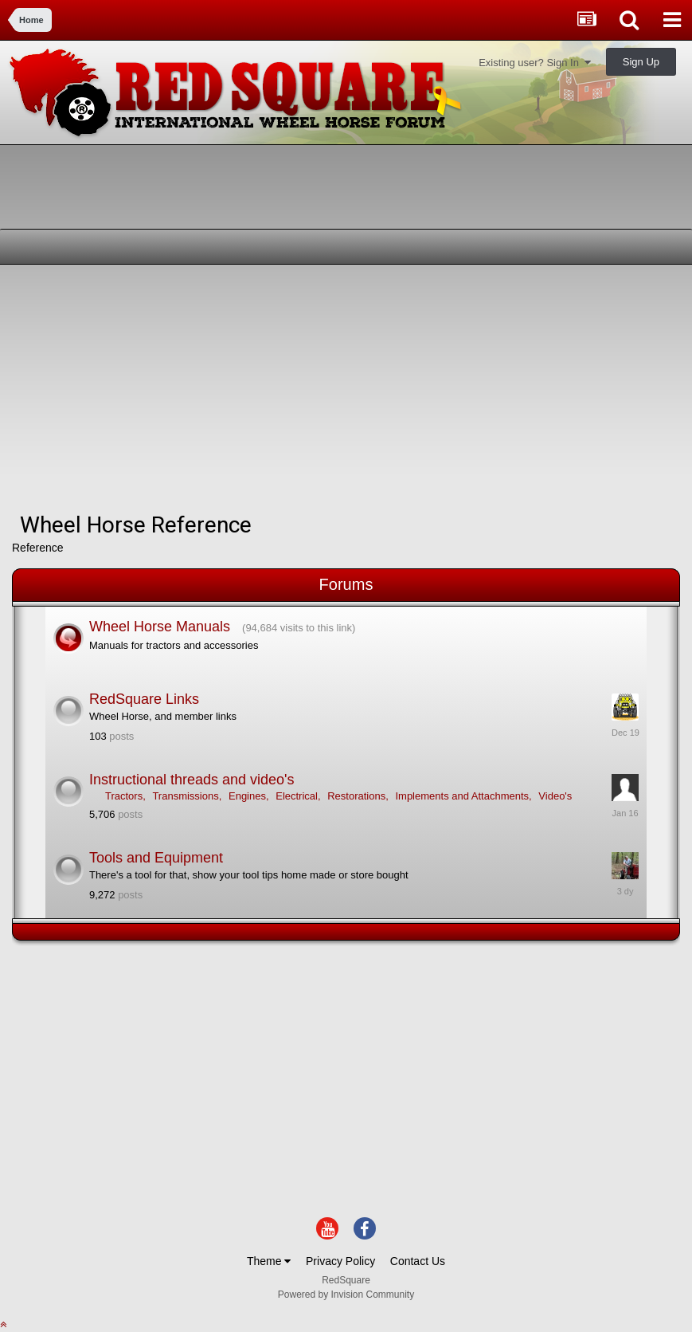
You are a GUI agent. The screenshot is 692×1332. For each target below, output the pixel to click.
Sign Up (641, 62)
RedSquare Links (144, 699)
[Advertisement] (198, 388)
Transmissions (185, 796)
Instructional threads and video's (192, 780)
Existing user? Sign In (535, 63)
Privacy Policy (340, 1261)
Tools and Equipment (156, 858)
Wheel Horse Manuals (159, 627)
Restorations (356, 796)
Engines (247, 796)
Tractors (124, 796)
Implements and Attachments (462, 796)
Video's (555, 796)
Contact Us (417, 1261)
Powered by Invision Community (346, 1294)
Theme (269, 1261)
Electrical (297, 796)
